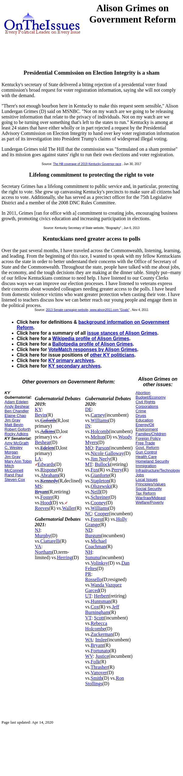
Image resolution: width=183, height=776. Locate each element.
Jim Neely (100, 458)
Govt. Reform (147, 447)
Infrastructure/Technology (158, 470)
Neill (95, 491)
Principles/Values (151, 484)
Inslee (101, 639)
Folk (95, 661)
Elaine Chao (15, 415)
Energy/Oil (145, 424)
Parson (102, 447)
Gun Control (146, 452)
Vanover (99, 672)
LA (38, 458)
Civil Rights (145, 402)
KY (38, 409)
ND (88, 530)
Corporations (147, 406)
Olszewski (101, 486)
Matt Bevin (14, 424)
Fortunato (100, 650)
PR (88, 574)
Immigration (146, 466)
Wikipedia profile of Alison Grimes (90, 338)
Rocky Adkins (16, 434)
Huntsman (101, 601)
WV (89, 656)
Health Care (146, 456)
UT (88, 595)
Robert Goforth (18, 429)
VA (38, 546)
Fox (94, 469)
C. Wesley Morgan (13, 449)
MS (38, 486)
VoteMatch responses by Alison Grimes (92, 349)
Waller (68, 508)
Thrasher (99, 667)
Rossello (93, 579)
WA (89, 639)
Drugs (141, 415)
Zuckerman (102, 634)
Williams (99, 420)
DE (88, 409)
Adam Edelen (16, 402)
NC (88, 513)
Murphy (43, 535)
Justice (102, 656)
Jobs (140, 475)
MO (89, 447)
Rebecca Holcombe (96, 626)
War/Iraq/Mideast (151, 498)
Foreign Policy (148, 438)
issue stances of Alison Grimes (122, 333)
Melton (98, 436)
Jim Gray (12, 420)
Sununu (92, 557)
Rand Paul (14, 475)
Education (144, 420)
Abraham (49, 475)
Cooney (98, 502)
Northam (43, 552)
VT (88, 617)
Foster (46, 497)
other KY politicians (112, 355)
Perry (117, 469)
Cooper (102, 513)
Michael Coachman (96, 543)
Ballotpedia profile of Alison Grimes (92, 344)
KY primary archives (71, 360)
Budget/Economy (151, 397)
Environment (147, 429)
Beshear (43, 442)
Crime (141, 411)
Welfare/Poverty (150, 502)
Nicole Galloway (107, 453)
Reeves (42, 508)
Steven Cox (15, 479)
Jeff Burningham (102, 609)
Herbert (101, 595)
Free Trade (145, 443)
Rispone (48, 469)
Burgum (93, 535)
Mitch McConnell (14, 468)
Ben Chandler (17, 411)
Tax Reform (146, 493)
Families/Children (151, 434)
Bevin (41, 415)
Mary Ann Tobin (18, 461)
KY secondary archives (74, 366)
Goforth (48, 420)
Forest (97, 519)
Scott (99, 617)
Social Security (149, 488)
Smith (96, 678)
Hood (45, 502)
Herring (64, 557)
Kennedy (49, 480)
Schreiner (100, 497)
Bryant (41, 491)
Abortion (143, 392)
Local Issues (146, 479)
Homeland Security (152, 461)
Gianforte (100, 475)
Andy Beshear (17, 406)
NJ (37, 530)
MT (88, 464)
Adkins (47, 431)
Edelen (47, 447)
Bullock (102, 464)
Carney (98, 415)
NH (88, 552)
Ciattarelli (50, 541)
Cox (95, 606)
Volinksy (99, 563)
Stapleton (100, 480)
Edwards (46, 464)
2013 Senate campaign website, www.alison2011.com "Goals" (87, 310)
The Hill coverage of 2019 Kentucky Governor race (87, 164)
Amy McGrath (17, 443)
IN (87, 426)
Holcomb (100, 431)
